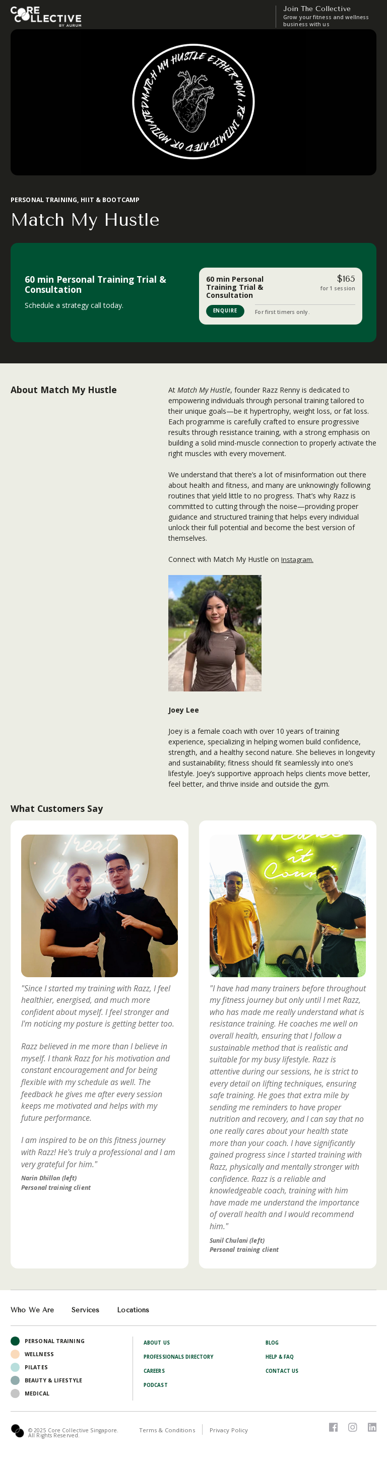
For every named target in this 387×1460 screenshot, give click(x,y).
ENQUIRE (228, 310)
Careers (156, 1371)
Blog (273, 1343)
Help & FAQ (282, 1357)
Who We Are (33, 1310)
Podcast (157, 1385)
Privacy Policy (230, 1430)
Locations (137, 1310)
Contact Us (284, 1371)
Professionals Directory (183, 1357)
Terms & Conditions (167, 1430)
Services (87, 1310)
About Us (158, 1343)
